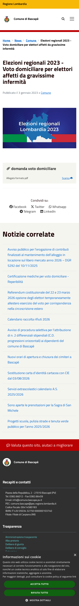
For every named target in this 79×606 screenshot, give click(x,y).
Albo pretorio (12, 540)
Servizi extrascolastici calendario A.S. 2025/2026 (33, 392)
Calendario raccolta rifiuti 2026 (29, 319)
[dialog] (39, 578)
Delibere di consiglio (15, 548)
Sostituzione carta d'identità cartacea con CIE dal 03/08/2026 (38, 375)
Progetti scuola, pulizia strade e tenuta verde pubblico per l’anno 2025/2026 (38, 424)
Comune (31, 40)
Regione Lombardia (15, 4)
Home (7, 40)
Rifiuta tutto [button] (39, 592)
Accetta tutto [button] (39, 584)
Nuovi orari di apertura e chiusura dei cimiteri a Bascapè (39, 359)
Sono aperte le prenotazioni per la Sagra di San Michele (39, 408)
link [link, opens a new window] (74, 576)
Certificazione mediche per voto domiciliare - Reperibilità (38, 279)
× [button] (75, 555)
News (18, 40)
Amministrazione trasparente (21, 537)
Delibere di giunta (14, 544)
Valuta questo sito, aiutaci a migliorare (39, 445)
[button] (39, 600)
